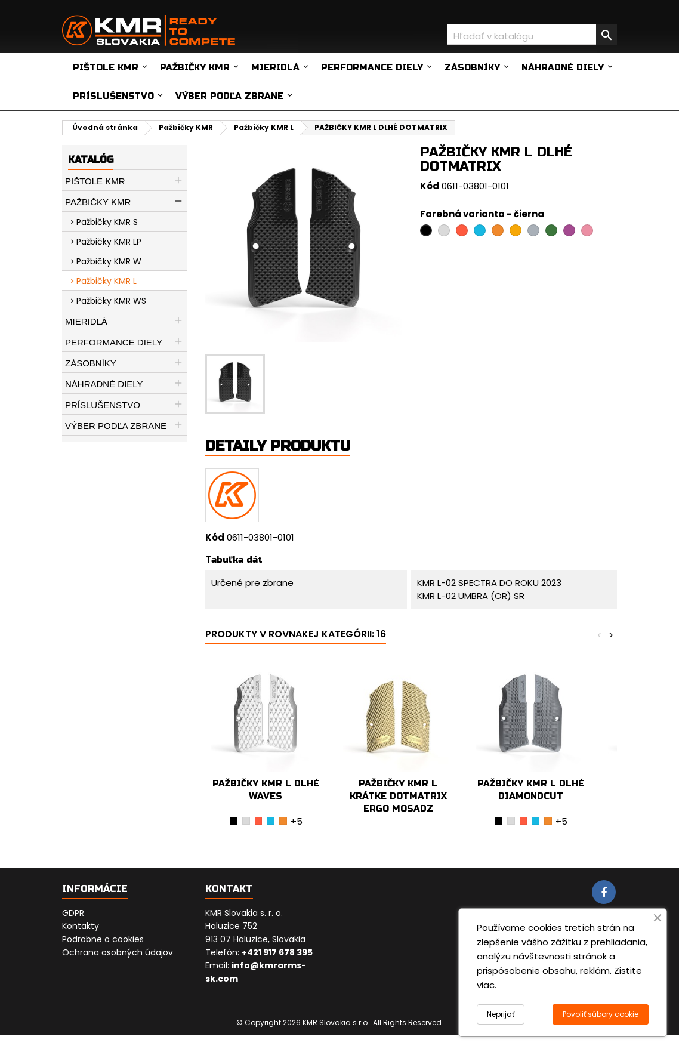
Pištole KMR (105, 67)
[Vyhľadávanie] (532, 34)
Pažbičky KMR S (107, 222)
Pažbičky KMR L (106, 281)
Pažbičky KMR (195, 67)
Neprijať (500, 1014)
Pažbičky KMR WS (111, 301)
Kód (429, 186)
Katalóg (90, 159)
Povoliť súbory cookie (600, 1014)
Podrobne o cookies (103, 939)
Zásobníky (472, 67)
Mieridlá (275, 67)
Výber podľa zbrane (229, 96)
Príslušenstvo (113, 96)
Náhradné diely (562, 67)
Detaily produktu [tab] (277, 446)
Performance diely (372, 67)
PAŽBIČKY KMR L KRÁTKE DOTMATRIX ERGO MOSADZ (398, 796)
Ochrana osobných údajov (117, 952)
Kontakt (229, 888)
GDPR (73, 913)
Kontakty (80, 926)
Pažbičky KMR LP (108, 242)
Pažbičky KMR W (108, 261)
